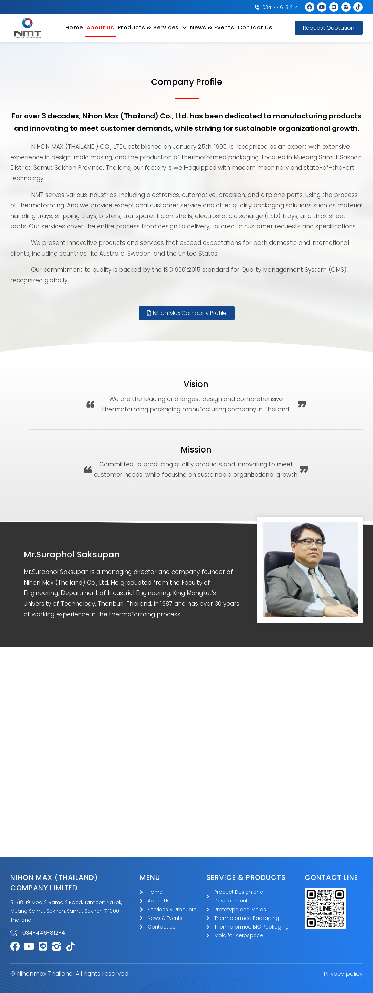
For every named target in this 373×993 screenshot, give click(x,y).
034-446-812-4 (43, 933)
